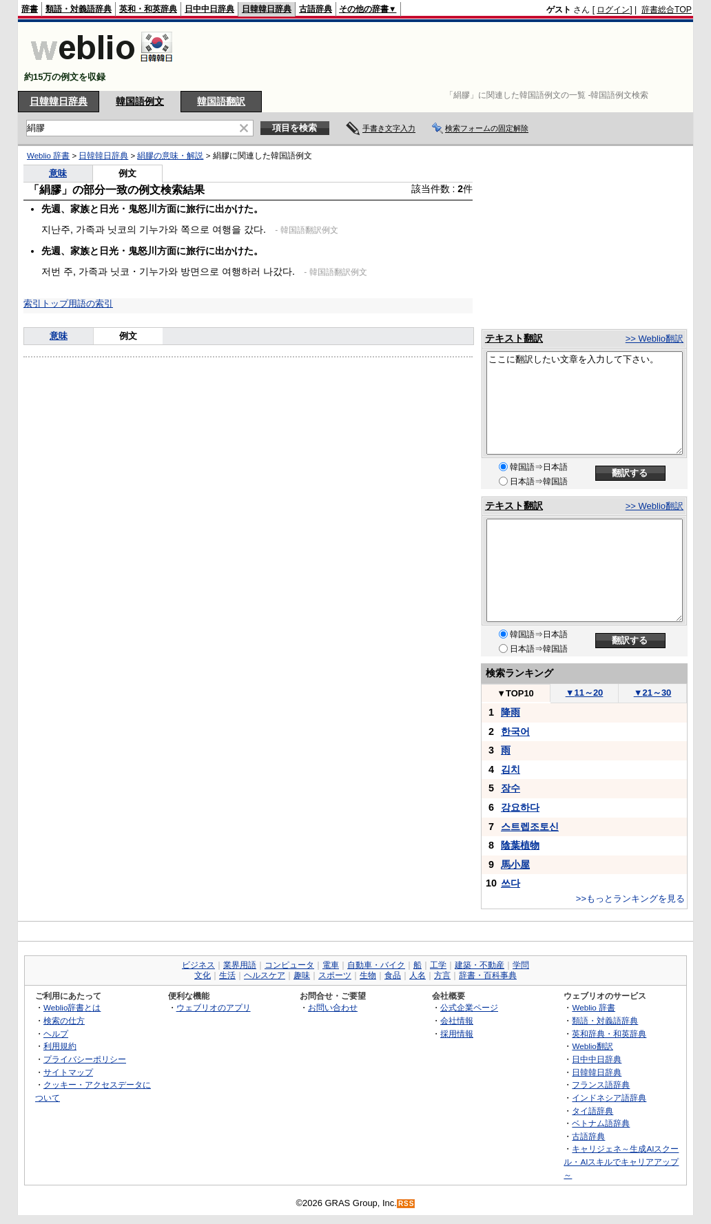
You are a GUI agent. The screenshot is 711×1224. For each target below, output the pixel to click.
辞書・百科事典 (488, 975)
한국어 (515, 731)
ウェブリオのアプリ (213, 1007)
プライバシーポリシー (84, 1059)
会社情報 (456, 1020)
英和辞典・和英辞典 (609, 1033)
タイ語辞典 (592, 1110)
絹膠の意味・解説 (170, 156)
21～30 (653, 692)
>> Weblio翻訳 (654, 338)
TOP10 (515, 693)
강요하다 (520, 807)
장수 (510, 787)
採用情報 (456, 1033)
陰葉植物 (520, 845)
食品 (392, 975)
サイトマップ (68, 1072)
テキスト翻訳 (514, 338)
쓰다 (510, 883)
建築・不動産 (479, 965)
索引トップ (45, 303)
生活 (227, 975)
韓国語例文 (140, 101)
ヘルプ (55, 1033)
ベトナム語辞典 (601, 1123)
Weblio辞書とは (72, 1007)
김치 (510, 769)
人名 (417, 975)
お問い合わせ (333, 1007)
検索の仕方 (64, 1020)
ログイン (613, 9)
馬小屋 (515, 864)
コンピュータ (289, 965)
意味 (58, 173)
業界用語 (239, 965)
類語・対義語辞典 (78, 9)
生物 (368, 975)
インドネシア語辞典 (609, 1097)
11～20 (585, 692)
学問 (521, 965)
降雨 (510, 712)
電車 (330, 965)
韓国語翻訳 (221, 101)
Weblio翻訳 (592, 1045)
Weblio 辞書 (48, 156)
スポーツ (334, 975)
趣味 (301, 975)
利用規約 (59, 1045)
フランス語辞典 (601, 1084)
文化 (202, 975)
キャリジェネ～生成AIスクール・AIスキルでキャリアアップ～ (621, 1161)
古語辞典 (315, 9)
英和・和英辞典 (148, 9)
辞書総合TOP (666, 9)
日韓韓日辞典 (266, 9)
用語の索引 (90, 303)
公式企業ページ (469, 1007)
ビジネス (198, 965)
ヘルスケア (264, 975)
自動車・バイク (376, 965)
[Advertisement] (441, 56)
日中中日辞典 (209, 9)
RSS (406, 1203)
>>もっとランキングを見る (630, 898)
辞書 (29, 9)
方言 (442, 975)
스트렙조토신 (530, 826)
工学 (438, 965)
